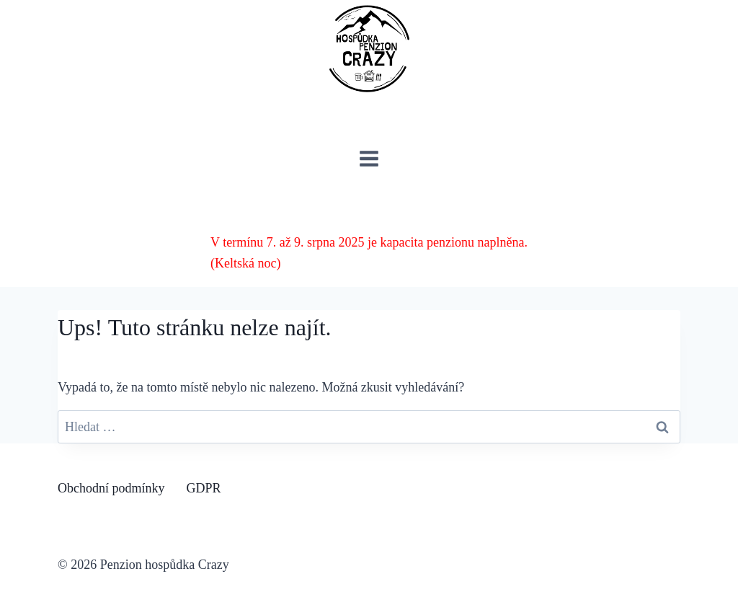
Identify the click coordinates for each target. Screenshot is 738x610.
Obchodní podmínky (111, 488)
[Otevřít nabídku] (369, 158)
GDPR (204, 488)
